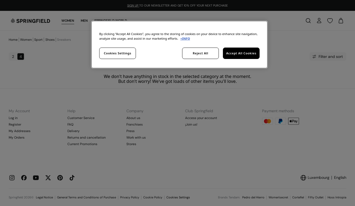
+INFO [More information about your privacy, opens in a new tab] (185, 38)
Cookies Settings (117, 53)
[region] (179, 44)
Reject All (200, 53)
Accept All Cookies (241, 53)
